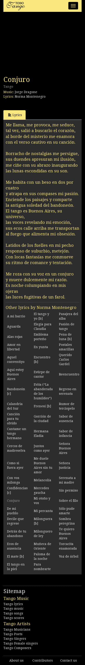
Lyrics (15, 115)
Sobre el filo (68, 500)
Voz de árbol (68, 556)
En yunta (41, 347)
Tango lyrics (13, 604)
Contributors (42, 660)
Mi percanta (43, 511)
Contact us (68, 660)
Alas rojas (14, 337)
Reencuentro (69, 374)
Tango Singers (14, 638)
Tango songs (13, 613)
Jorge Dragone (26, 92)
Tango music (13, 608)
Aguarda (14, 326)
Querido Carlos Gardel (65, 359)
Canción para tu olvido (13, 418)
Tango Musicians (16, 629)
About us (16, 660)
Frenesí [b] (42, 406)
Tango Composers (17, 648)
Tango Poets (12, 634)
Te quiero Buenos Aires (66, 533)
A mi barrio (16, 316)
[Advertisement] (37, 45)
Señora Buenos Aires (65, 448)
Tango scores (13, 618)
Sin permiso (68, 490)
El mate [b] (15, 556)
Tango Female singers (20, 643)
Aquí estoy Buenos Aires (15, 374)
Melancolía (42, 480)
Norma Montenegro (30, 96)
